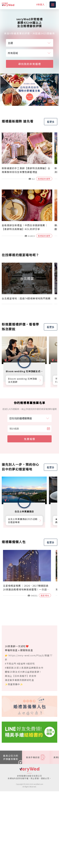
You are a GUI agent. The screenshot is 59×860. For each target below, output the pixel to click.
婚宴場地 (45, 595)
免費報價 (29, 439)
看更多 (50, 122)
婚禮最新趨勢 (44, 178)
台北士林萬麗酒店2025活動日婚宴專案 (22, 520)
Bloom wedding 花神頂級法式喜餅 (22, 380)
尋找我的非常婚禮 (29, 64)
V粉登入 (40, 4)
